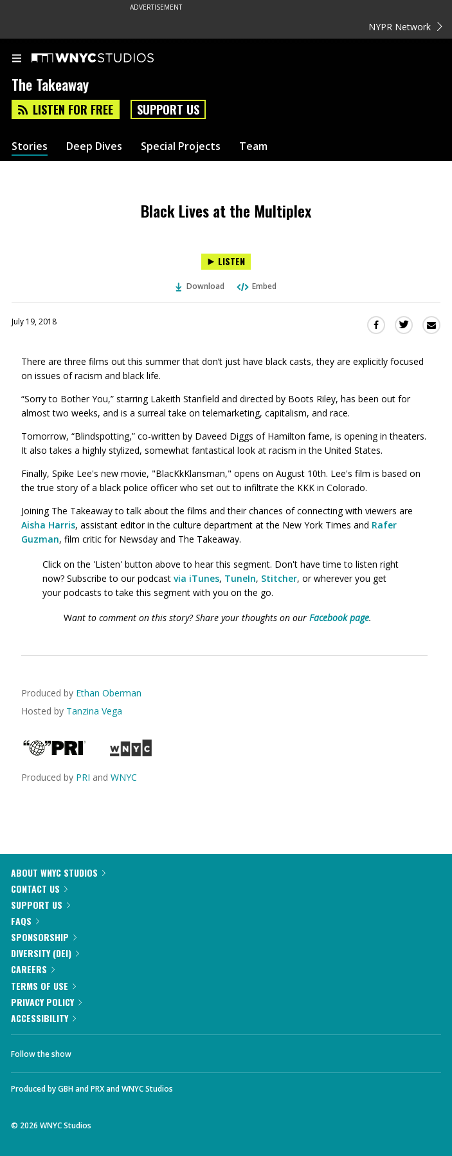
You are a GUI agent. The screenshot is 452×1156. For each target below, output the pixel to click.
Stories (30, 146)
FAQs (25, 921)
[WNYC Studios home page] (109, 58)
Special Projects (181, 146)
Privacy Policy (46, 1002)
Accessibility (43, 1018)
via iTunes (196, 578)
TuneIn (240, 578)
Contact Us (39, 888)
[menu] (16, 59)
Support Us (168, 109)
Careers (33, 969)
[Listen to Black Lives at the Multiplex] (226, 262)
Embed (255, 286)
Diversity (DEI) (45, 953)
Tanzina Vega (94, 711)
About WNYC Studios (58, 872)
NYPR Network (405, 27)
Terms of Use (43, 986)
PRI (83, 777)
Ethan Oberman (108, 693)
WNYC (124, 777)
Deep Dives (94, 146)
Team (253, 146)
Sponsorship (44, 937)
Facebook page (339, 617)
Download (200, 286)
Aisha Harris (48, 525)
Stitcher (279, 578)
